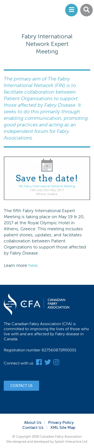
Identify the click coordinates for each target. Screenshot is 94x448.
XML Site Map (62, 427)
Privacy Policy (61, 422)
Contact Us (21, 386)
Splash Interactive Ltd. (71, 441)
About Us (32, 422)
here (33, 265)
